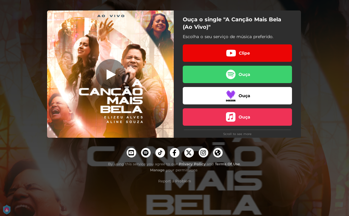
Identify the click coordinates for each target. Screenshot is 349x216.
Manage (157, 170)
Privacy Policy (192, 164)
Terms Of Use (227, 164)
